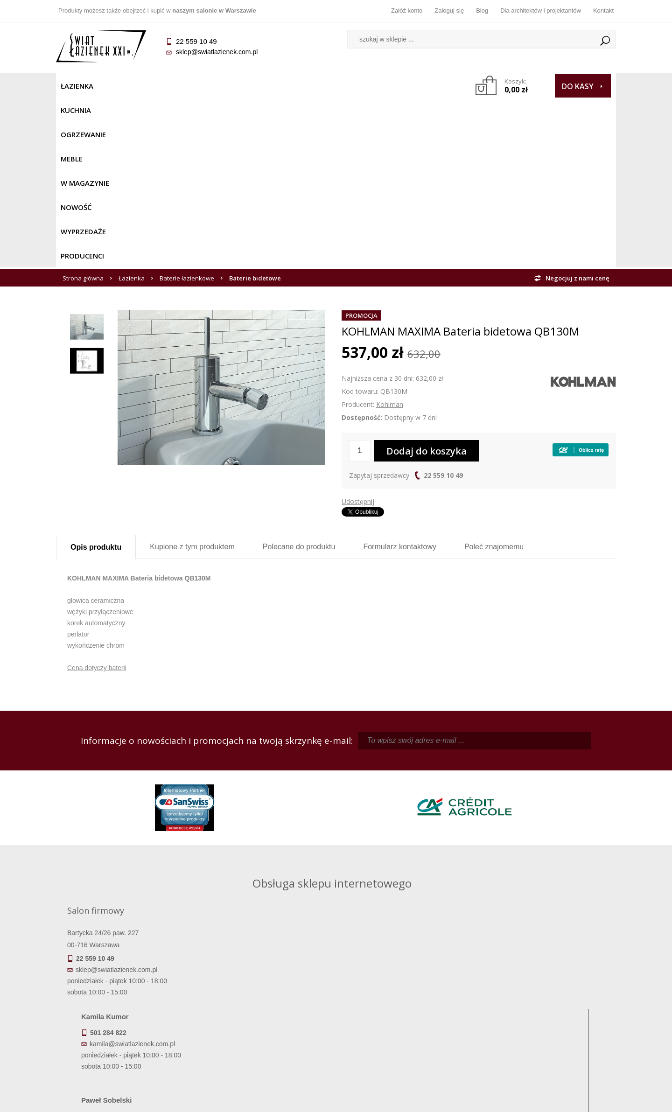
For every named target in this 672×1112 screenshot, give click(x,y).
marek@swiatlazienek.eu (485, 824)
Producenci (416, 86)
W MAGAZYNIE (260, 86)
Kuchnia (120, 86)
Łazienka (77, 86)
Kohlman (389, 234)
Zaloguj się (449, 10)
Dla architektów (546, 1010)
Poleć (494, 377)
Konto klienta (406, 1024)
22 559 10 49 (443, 305)
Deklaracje (126, 1050)
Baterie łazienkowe (187, 108)
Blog (482, 10)
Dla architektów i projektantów (540, 10)
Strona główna (83, 108)
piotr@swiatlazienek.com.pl (489, 775)
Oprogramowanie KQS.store (575, 1099)
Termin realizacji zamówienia (126, 984)
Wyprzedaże (360, 86)
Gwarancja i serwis (125, 1024)
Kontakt (603, 10)
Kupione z (192, 377)
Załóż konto (406, 10)
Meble (213, 86)
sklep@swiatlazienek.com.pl (217, 52)
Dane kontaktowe (546, 984)
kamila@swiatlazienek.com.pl (271, 775)
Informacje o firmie (546, 997)
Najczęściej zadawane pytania (266, 997)
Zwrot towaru (126, 1037)
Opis (95, 377)
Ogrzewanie (168, 86)
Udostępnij (358, 331)
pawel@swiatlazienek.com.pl (270, 859)
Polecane (299, 377)
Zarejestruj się (406, 997)
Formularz (399, 377)
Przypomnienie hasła (406, 1010)
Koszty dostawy (125, 1010)
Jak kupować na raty (266, 1010)
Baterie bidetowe (255, 108)
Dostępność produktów (126, 997)
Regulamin (266, 984)
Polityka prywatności (266, 1024)
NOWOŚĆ (311, 86)
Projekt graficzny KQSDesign (483, 1099)
